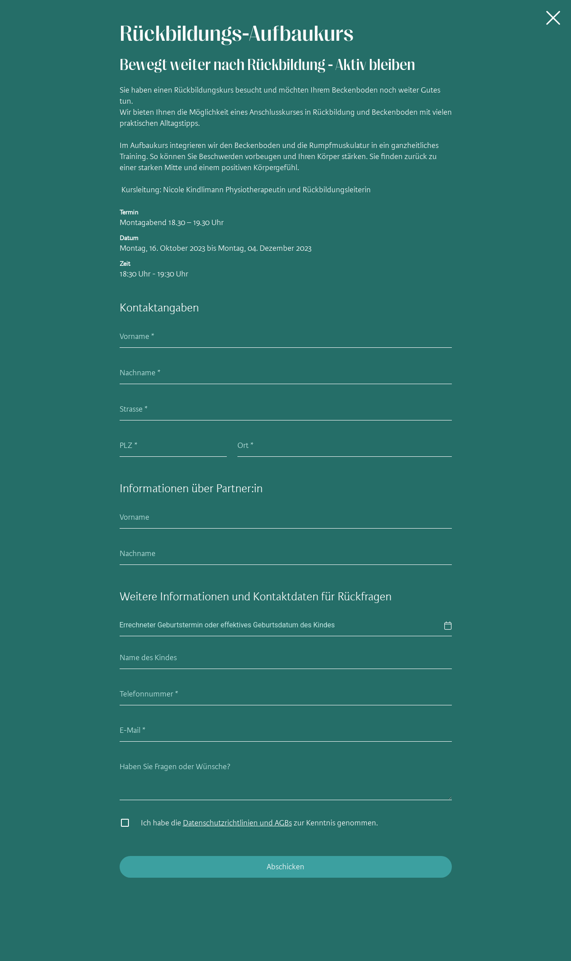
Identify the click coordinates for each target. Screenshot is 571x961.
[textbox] (286, 625)
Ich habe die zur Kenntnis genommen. (259, 823)
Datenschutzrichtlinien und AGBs (237, 823)
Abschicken (285, 867)
